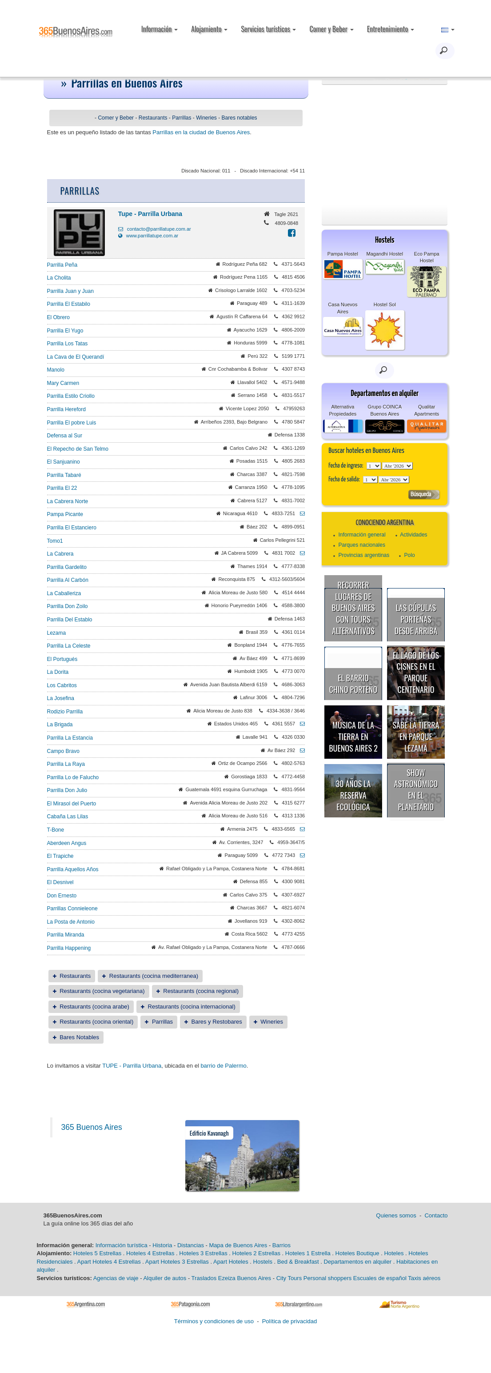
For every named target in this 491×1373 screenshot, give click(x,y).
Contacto (435, 1215)
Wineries (206, 118)
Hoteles (393, 1253)
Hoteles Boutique (357, 1253)
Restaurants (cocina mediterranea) (153, 976)
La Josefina (60, 698)
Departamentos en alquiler (357, 1261)
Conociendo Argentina (385, 523)
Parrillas (181, 118)
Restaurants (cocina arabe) (94, 1006)
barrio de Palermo (223, 1065)
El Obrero (58, 317)
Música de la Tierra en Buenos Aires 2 (353, 736)
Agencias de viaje (116, 1278)
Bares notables (239, 118)
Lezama (56, 633)
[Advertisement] (384, 144)
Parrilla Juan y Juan (70, 291)
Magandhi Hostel (385, 253)
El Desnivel (60, 882)
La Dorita (58, 672)
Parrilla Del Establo (69, 619)
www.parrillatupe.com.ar (148, 235)
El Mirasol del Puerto (71, 804)
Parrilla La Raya (66, 764)
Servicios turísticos (268, 29)
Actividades (413, 535)
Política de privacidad (289, 1321)
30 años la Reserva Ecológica (353, 795)
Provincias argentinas (364, 555)
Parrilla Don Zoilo (67, 606)
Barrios (281, 1245)
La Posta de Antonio (71, 922)
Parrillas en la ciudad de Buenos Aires (201, 132)
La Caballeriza (64, 593)
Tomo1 (55, 541)
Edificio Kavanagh (209, 1132)
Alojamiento (209, 29)
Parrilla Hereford (66, 409)
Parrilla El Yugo (65, 331)
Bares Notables (79, 1037)
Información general (362, 535)
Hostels (262, 1261)
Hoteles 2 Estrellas (256, 1253)
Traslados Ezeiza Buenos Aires (231, 1278)
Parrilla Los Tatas (67, 343)
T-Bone (55, 830)
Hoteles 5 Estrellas (97, 1253)
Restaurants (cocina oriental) (96, 1021)
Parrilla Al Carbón (67, 580)
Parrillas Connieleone (72, 908)
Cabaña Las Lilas (67, 816)
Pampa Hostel (342, 253)
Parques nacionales (362, 545)
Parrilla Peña (62, 265)
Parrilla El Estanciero (71, 527)
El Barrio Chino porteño (353, 683)
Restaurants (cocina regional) (201, 991)
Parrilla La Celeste (69, 646)
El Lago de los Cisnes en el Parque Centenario (416, 672)
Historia (162, 1245)
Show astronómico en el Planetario (416, 790)
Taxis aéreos (424, 1278)
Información (159, 29)
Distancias (190, 1245)
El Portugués (62, 659)
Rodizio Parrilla (65, 712)
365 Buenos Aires (91, 1127)
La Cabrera (60, 554)
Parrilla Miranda (65, 935)
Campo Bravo (63, 751)
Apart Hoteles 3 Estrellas (177, 1261)
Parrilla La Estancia (70, 738)
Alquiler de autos (164, 1278)
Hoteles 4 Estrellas (150, 1253)
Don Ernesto (62, 896)
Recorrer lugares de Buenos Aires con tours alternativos (353, 607)
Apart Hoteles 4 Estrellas (109, 1261)
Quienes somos (396, 1215)
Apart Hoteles (230, 1261)
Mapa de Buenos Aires (238, 1245)
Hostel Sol (385, 304)
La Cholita (59, 278)
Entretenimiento (390, 29)
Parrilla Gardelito (67, 567)
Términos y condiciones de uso (214, 1321)
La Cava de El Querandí (75, 357)
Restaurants (153, 118)
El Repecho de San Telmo (78, 449)
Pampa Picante (65, 514)
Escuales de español (380, 1278)
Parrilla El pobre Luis (71, 423)
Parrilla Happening (69, 948)
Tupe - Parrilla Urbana (150, 213)
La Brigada (60, 724)
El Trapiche (60, 856)
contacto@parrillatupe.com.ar (154, 229)
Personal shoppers (327, 1278)
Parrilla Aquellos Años (73, 869)
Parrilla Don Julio (67, 790)
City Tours (289, 1278)
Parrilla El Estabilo (68, 304)
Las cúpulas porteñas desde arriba (416, 619)
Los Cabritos (62, 685)
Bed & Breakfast (298, 1261)
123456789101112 (397, 465)
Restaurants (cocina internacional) (192, 1006)
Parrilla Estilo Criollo (71, 396)
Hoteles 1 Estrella (308, 1253)
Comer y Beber (331, 29)
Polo (409, 555)
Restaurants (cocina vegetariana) (102, 991)
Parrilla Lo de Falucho (73, 777)
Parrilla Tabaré (64, 475)
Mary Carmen (63, 383)
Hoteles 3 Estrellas (203, 1253)
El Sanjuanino (63, 462)
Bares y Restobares (217, 1021)
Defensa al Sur (64, 435)
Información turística (122, 1245)
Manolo (55, 370)
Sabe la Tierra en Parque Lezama (415, 736)
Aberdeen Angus (67, 843)
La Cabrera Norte (67, 501)
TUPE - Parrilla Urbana (131, 1065)
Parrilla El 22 (62, 488)
